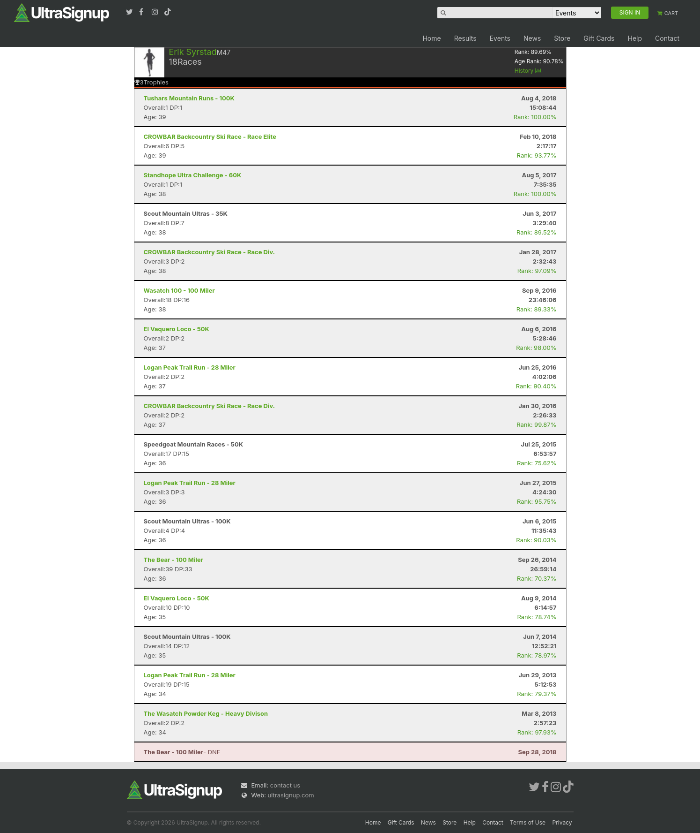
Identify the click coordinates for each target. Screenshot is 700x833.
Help (634, 38)
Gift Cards (598, 38)
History (528, 70)
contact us (285, 785)
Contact (667, 38)
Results (465, 38)
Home (431, 38)
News (532, 38)
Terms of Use (527, 822)
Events (500, 38)
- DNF (182, 752)
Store (562, 38)
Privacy (562, 822)
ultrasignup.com (291, 795)
